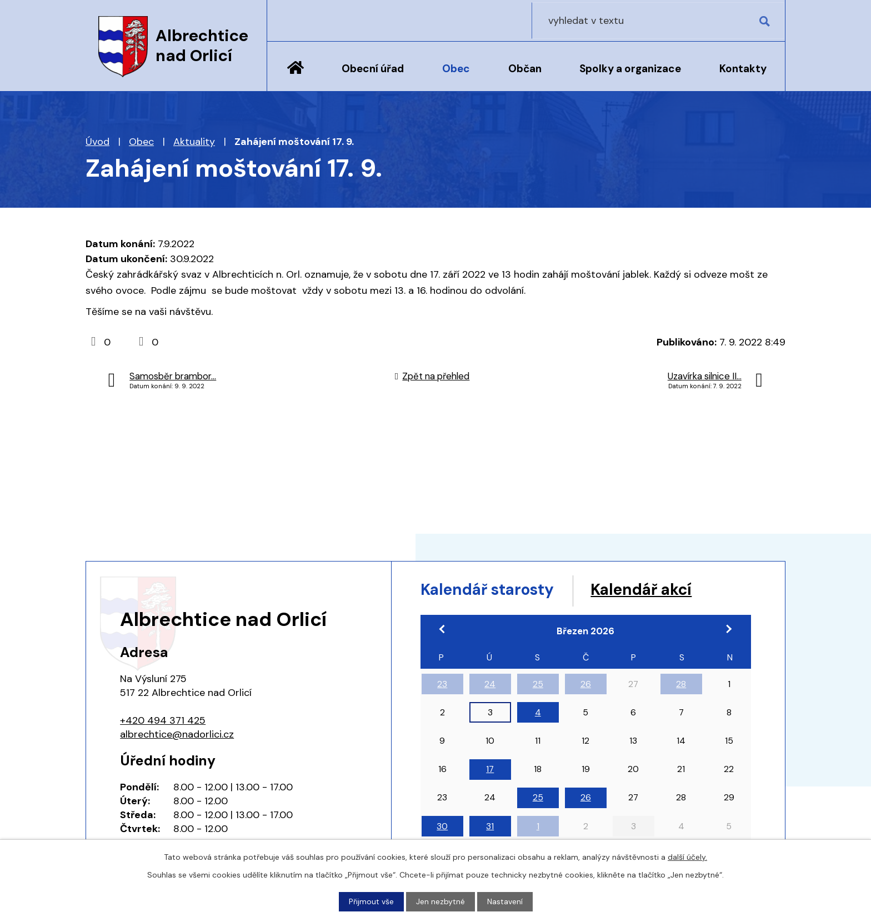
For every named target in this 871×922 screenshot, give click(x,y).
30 (442, 828)
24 (489, 686)
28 (681, 686)
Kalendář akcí (659, 590)
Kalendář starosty (494, 590)
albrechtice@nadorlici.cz (177, 734)
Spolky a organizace (630, 69)
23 (442, 686)
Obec (456, 69)
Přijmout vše (371, 901)
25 (538, 686)
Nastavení (505, 901)
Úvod (295, 76)
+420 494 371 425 (163, 720)
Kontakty (743, 69)
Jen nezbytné (440, 901)
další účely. (687, 857)
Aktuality (194, 141)
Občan (525, 69)
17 (490, 770)
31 (490, 828)
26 (585, 686)
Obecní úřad (373, 69)
